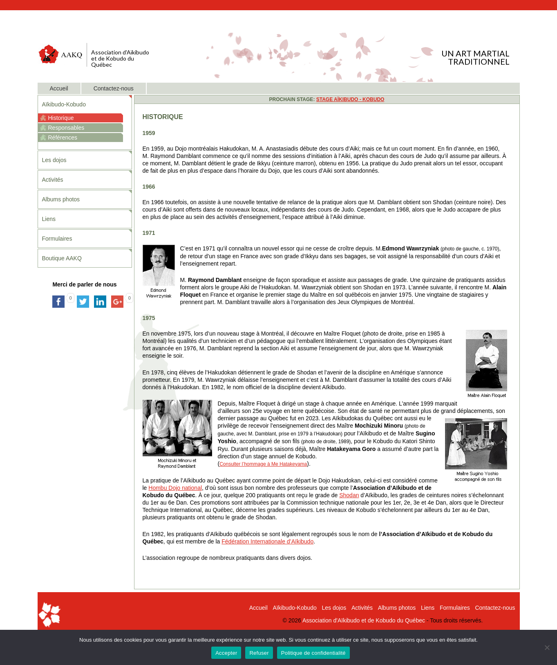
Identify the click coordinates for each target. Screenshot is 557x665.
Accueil (59, 88)
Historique (61, 118)
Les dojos (54, 160)
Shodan (349, 495)
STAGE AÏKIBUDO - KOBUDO (350, 99)
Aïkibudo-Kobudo (64, 104)
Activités (52, 179)
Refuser (258, 653)
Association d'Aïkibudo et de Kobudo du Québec (363, 620)
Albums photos (61, 199)
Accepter (226, 653)
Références (63, 137)
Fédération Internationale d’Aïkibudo (267, 541)
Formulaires (57, 238)
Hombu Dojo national (175, 488)
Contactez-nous (114, 88)
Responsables (66, 127)
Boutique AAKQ (62, 258)
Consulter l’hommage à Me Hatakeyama (263, 464)
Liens (49, 219)
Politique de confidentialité (313, 653)
